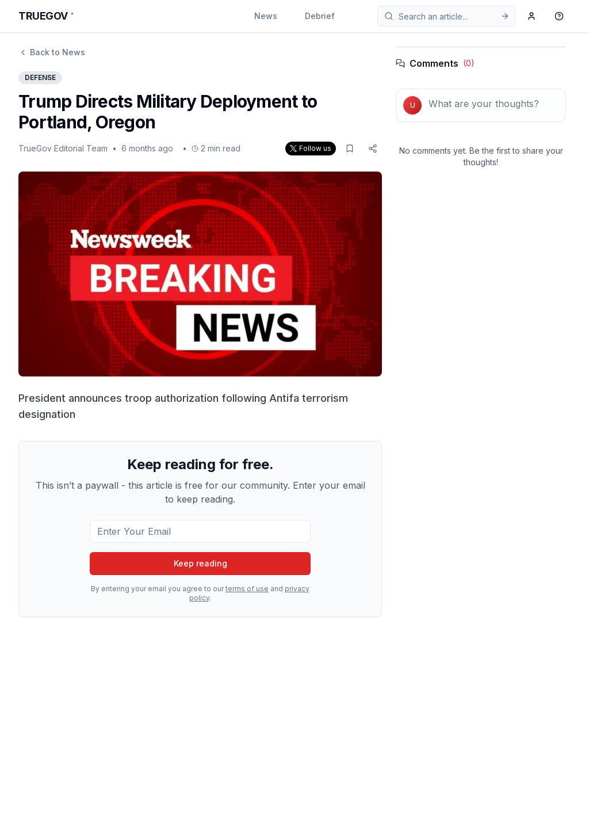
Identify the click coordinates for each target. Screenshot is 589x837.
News (265, 16)
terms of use (247, 588)
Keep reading (200, 563)
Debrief (320, 16)
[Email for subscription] (200, 531)
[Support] (559, 16)
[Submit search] (505, 16)
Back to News (51, 52)
